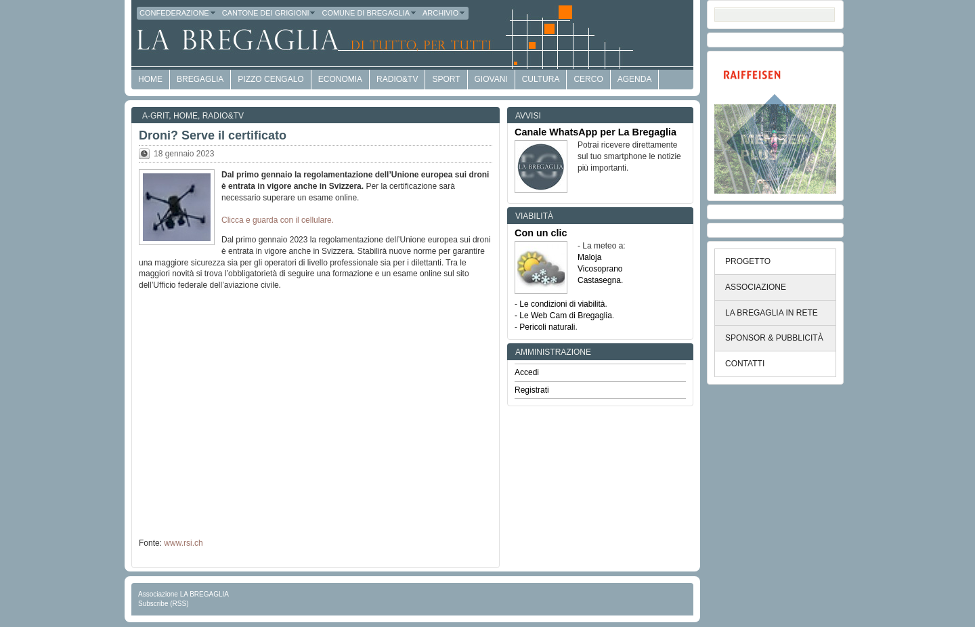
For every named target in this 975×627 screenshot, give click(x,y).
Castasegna (599, 280)
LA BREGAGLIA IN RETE (771, 313)
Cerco (588, 79)
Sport (446, 79)
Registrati (532, 390)
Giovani (491, 79)
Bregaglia (200, 79)
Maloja (589, 257)
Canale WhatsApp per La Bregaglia (595, 132)
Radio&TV (397, 79)
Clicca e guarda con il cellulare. (277, 220)
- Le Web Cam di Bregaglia (563, 315)
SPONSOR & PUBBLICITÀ (774, 338)
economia (340, 79)
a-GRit (155, 116)
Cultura (541, 79)
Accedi (527, 372)
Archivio (444, 13)
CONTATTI (744, 363)
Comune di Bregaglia (369, 13)
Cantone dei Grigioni (269, 13)
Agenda (635, 79)
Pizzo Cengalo (270, 79)
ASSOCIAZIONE (755, 287)
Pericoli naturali (547, 327)
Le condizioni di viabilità (562, 304)
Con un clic (541, 233)
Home (185, 116)
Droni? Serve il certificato (212, 135)
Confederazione (178, 13)
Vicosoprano (600, 269)
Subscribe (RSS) (163, 603)
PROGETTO (748, 261)
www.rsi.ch (183, 543)
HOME (150, 79)
